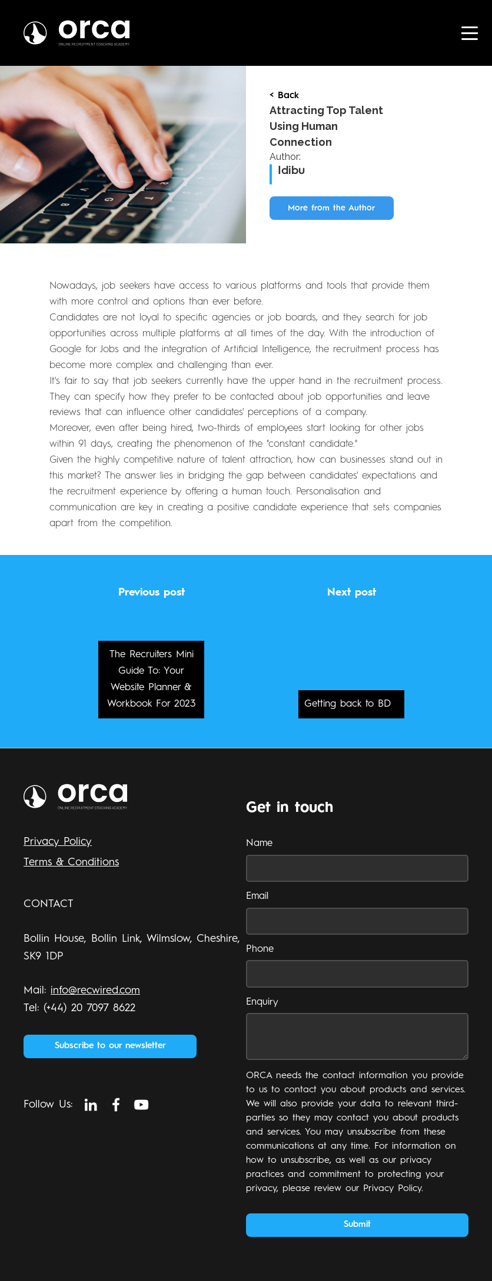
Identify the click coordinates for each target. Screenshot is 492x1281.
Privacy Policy (58, 842)
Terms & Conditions (71, 862)
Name (259, 843)
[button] (469, 33)
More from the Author (331, 208)
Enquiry (262, 1002)
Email (257, 896)
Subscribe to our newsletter (110, 1046)
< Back (284, 96)
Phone (260, 949)
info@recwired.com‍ (95, 990)
